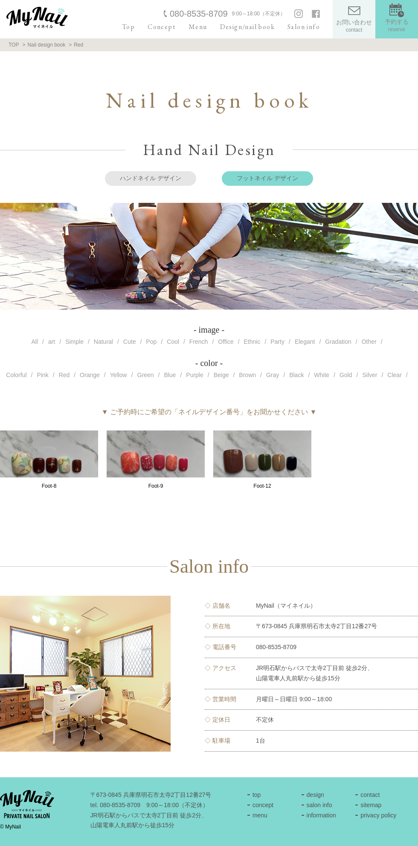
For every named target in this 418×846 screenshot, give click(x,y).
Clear (394, 375)
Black (296, 375)
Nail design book (46, 45)
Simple (74, 341)
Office (225, 341)
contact (370, 794)
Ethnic (252, 341)
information (321, 815)
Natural (103, 341)
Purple (194, 375)
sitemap (370, 805)
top (257, 794)
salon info (319, 805)
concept (263, 805)
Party (277, 341)
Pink (42, 375)
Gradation (338, 341)
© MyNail (10, 827)
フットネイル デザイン (267, 178)
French (198, 341)
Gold (346, 375)
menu (260, 815)
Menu (198, 26)
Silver (369, 375)
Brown (247, 375)
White (321, 375)
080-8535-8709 (199, 13)
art (51, 341)
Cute (129, 341)
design (315, 794)
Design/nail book (247, 26)
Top (128, 26)
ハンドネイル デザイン (150, 178)
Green (145, 375)
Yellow (118, 375)
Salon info (303, 26)
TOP (14, 45)
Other (369, 341)
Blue (170, 375)
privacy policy (378, 815)
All (34, 341)
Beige (221, 375)
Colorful (16, 375)
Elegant (305, 341)
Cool (173, 341)
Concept (162, 26)
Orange (90, 375)
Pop (151, 341)
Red (64, 375)
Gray (272, 375)
